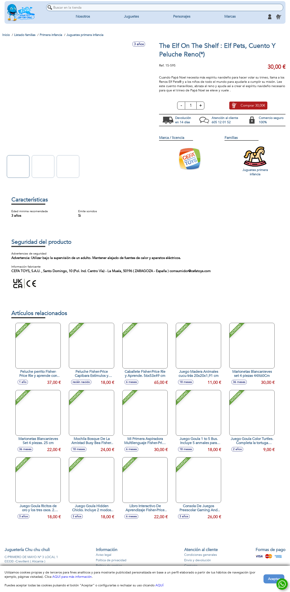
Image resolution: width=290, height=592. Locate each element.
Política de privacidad (111, 560)
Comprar (253, 105)
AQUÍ (159, 585)
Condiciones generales (200, 555)
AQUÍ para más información (72, 577)
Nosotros (83, 16)
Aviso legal (103, 555)
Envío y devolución (197, 560)
